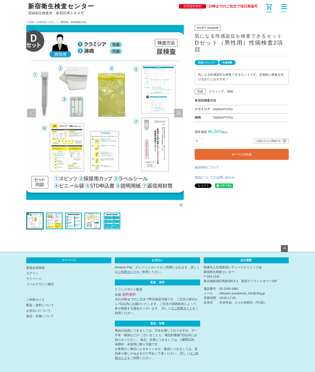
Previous (31, 113)
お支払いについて (38, 310)
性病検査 (42, 22)
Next (178, 113)
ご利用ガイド (35, 299)
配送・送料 (157, 282)
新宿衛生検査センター (61, 6)
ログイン (32, 273)
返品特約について (207, 167)
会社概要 (246, 260)
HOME (30, 22)
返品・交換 (157, 323)
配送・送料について (40, 305)
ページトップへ (284, 248)
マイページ (69, 260)
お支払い (157, 260)
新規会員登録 (35, 267)
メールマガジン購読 (40, 284)
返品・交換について (40, 316)
